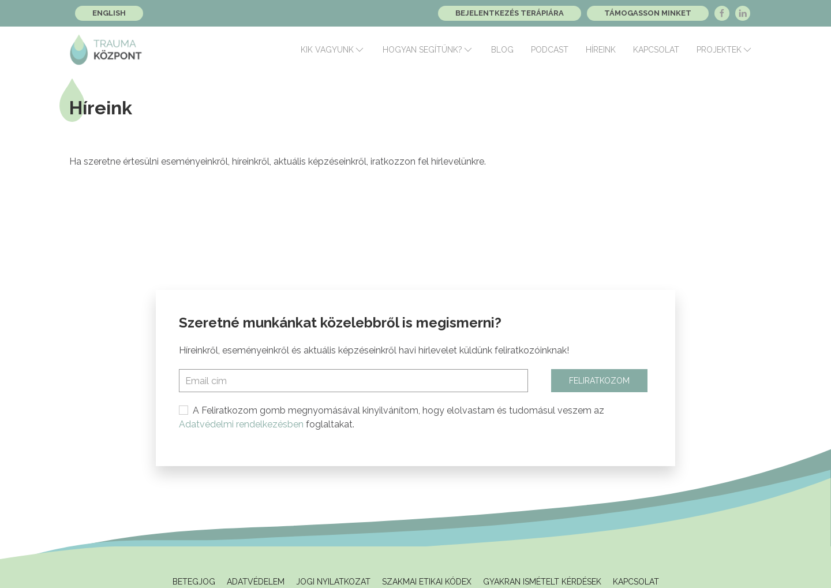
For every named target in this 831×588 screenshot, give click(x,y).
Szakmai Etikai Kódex (426, 581)
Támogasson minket (647, 13)
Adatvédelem (256, 581)
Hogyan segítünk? (428, 49)
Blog (502, 49)
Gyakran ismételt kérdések (542, 581)
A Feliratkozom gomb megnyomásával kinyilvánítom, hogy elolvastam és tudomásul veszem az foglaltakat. (391, 417)
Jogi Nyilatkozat (333, 581)
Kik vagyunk (333, 49)
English (109, 13)
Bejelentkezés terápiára (509, 13)
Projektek (725, 49)
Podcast (549, 49)
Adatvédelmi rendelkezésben (241, 424)
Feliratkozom (599, 380)
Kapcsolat (656, 49)
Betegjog (194, 581)
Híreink (601, 49)
